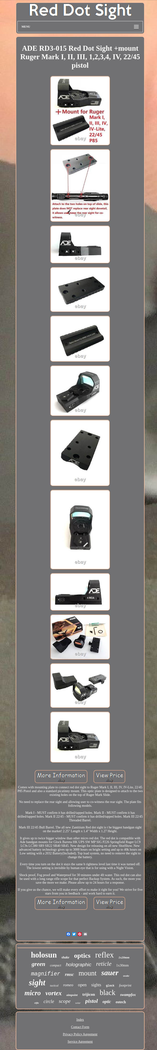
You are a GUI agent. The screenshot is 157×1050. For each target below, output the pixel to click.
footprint (125, 985)
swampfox (128, 995)
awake (126, 975)
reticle (103, 963)
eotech (121, 1002)
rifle (36, 1002)
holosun (44, 955)
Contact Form (80, 1027)
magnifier (45, 974)
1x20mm (123, 957)
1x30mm (122, 965)
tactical (54, 985)
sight (37, 982)
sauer (109, 972)
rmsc (69, 974)
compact (55, 965)
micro (32, 993)
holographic (78, 964)
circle (48, 1001)
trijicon (88, 994)
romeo (68, 985)
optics (82, 955)
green (38, 964)
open (82, 984)
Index (80, 1019)
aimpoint (72, 995)
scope (65, 1001)
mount (87, 973)
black (107, 992)
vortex (53, 993)
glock (110, 985)
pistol (91, 1001)
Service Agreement (80, 1041)
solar (78, 1002)
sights (96, 985)
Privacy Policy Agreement (80, 1034)
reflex (104, 954)
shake (65, 957)
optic (106, 1001)
